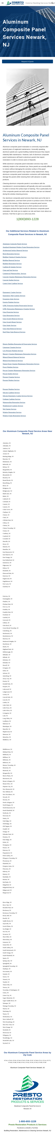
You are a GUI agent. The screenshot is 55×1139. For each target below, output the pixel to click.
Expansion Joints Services (11, 299)
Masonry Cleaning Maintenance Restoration (17, 354)
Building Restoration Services (12, 263)
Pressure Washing (8, 389)
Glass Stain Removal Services (12, 329)
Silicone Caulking (8, 392)
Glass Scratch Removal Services (13, 319)
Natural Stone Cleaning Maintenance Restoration (18, 364)
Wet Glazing (7, 409)
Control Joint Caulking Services (13, 283)
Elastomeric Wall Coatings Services (14, 296)
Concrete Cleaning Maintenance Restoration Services (19, 277)
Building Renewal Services (11, 260)
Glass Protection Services (11, 312)
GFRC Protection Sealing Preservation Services (18, 305)
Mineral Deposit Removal (11, 357)
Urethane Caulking (9, 399)
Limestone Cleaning (9, 347)
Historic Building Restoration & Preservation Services (20, 344)
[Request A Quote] (27, 61)
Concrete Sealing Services (11, 280)
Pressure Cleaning (9, 377)
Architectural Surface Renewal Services (15, 250)
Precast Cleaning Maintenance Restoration (16, 370)
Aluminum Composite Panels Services (15, 244)
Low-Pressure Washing (10, 351)
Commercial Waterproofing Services (14, 273)
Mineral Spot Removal (10, 360)
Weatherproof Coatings (10, 406)
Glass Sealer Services (9, 325)
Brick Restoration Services (11, 254)
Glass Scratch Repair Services (12, 322)
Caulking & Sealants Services (12, 267)
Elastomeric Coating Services (12, 292)
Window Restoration (9, 412)
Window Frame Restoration (12, 416)
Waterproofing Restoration (11, 402)
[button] (2, 3)
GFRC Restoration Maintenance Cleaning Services (19, 309)
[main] (27, 31)
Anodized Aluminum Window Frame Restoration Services (21, 247)
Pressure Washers (8, 380)
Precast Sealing (8, 374)
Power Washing (8, 367)
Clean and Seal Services (10, 270)
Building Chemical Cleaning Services (14, 257)
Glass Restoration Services (11, 315)
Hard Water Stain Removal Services (14, 332)
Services (18, 347)
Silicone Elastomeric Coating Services (15, 396)
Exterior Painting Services (11, 302)
